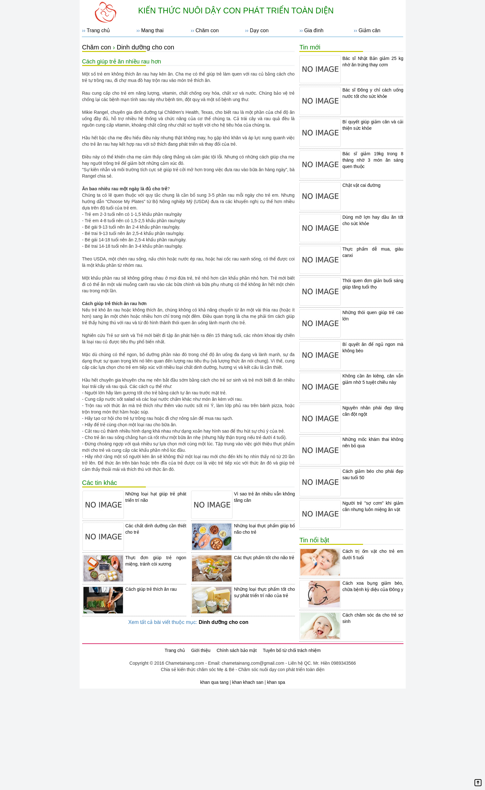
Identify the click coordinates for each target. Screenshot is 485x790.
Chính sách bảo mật (237, 650)
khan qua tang (214, 682)
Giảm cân (370, 30)
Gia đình (313, 30)
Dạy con (259, 30)
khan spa (276, 682)
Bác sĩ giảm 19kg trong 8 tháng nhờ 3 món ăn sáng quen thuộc (372, 160)
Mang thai (152, 30)
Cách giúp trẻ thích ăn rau (151, 589)
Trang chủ (98, 30)
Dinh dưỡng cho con (145, 47)
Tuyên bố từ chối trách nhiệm (292, 650)
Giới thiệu (200, 650)
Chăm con (207, 30)
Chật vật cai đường (361, 185)
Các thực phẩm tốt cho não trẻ (264, 557)
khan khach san (247, 682)
